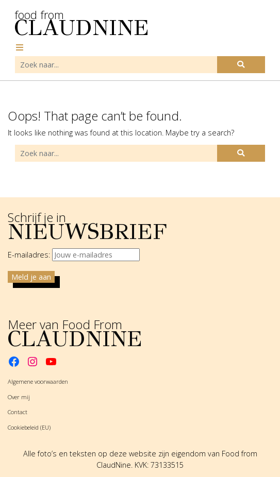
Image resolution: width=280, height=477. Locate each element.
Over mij (19, 397)
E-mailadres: (74, 254)
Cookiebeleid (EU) (29, 427)
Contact (17, 412)
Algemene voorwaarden (38, 381)
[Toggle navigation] (19, 47)
